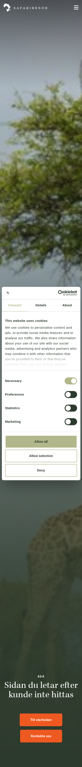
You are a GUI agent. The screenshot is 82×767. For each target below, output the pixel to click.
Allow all (41, 441)
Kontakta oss (41, 735)
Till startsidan (41, 719)
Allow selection (41, 456)
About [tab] (67, 305)
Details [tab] (41, 305)
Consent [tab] (14, 305)
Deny (41, 470)
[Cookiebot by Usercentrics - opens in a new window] (58, 293)
